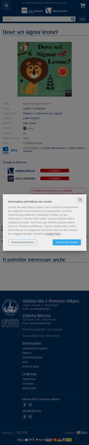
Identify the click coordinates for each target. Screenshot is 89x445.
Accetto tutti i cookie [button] (66, 242)
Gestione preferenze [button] (22, 242)
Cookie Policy (53, 233)
